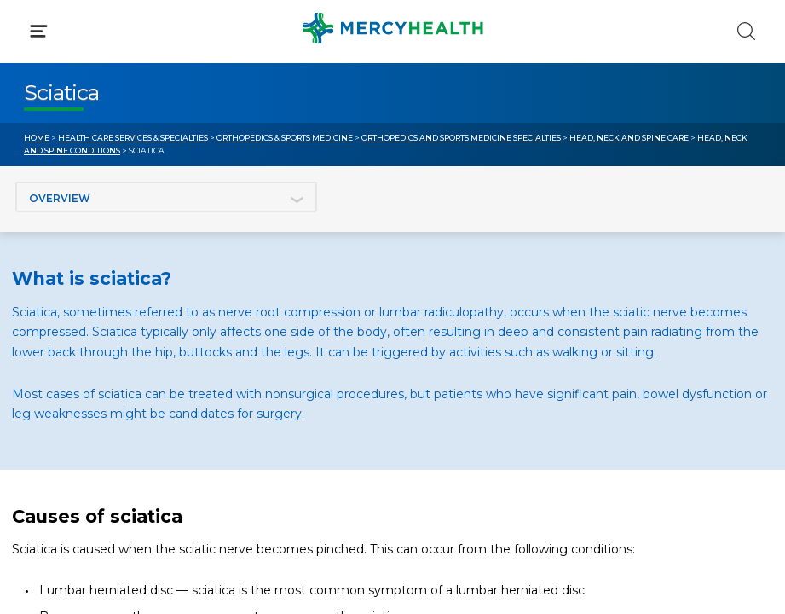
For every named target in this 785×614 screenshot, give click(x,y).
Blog (431, 326)
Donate (440, 390)
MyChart (443, 358)
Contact (48, 390)
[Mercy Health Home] (33, 27)
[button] (392, 85)
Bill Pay (47, 358)
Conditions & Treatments (102, 160)
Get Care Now (67, 326)
